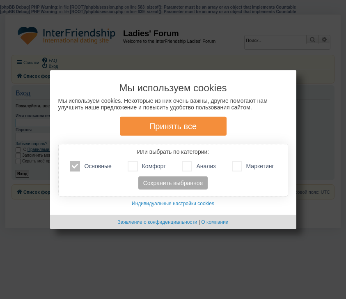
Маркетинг (253, 166)
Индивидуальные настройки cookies (173, 203)
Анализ (198, 166)
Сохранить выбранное (173, 183)
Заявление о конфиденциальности (157, 222)
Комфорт (147, 166)
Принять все (173, 126)
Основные (90, 166)
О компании (214, 222)
